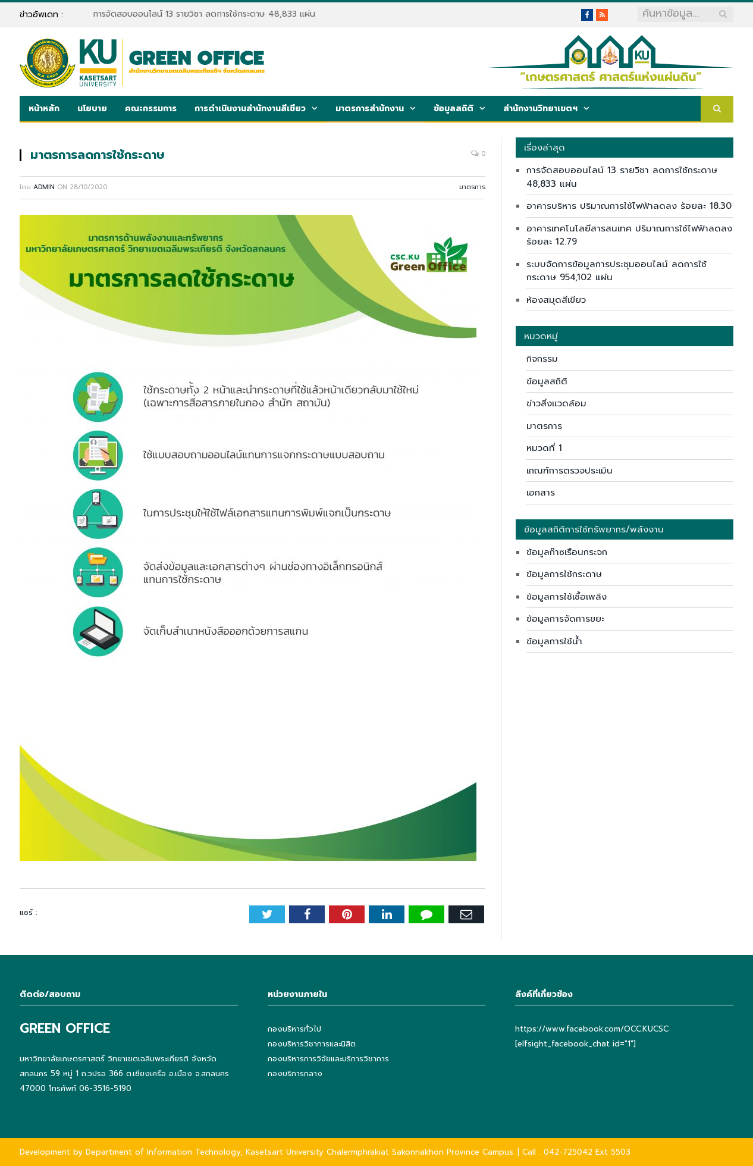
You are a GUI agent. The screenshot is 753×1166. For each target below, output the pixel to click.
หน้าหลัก (44, 108)
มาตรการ (472, 187)
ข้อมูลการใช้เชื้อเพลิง (566, 596)
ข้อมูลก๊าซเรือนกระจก (566, 552)
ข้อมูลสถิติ (453, 108)
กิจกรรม (542, 358)
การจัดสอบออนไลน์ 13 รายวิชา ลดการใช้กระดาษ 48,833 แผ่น (204, 14)
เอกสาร (540, 492)
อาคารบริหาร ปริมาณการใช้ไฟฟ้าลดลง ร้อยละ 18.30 (629, 205)
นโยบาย (92, 108)
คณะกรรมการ (151, 108)
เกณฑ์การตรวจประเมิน (569, 470)
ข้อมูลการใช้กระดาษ (564, 574)
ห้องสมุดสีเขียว (556, 299)
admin (44, 187)
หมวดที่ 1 (544, 448)
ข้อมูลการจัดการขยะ (565, 618)
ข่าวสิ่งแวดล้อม (556, 403)
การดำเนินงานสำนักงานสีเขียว (250, 108)
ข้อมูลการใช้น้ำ (554, 641)
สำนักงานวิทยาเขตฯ (540, 108)
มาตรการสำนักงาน (369, 108)
